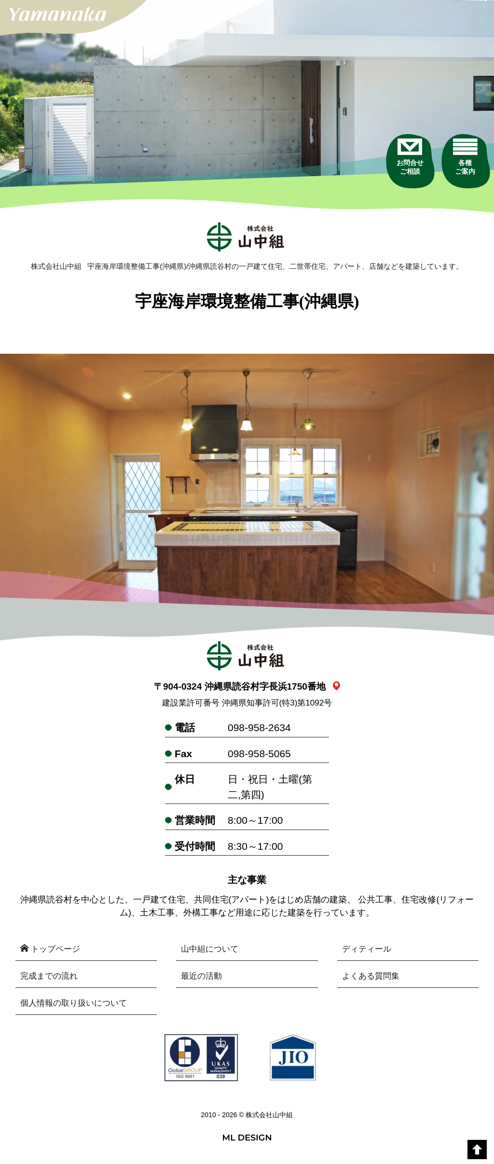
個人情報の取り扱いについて (76, 1005)
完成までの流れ (50, 977)
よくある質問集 (372, 977)
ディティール (368, 950)
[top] (477, 1149)
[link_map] (337, 687)
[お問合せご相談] (396, 173)
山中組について (211, 950)
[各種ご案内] (461, 173)
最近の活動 (202, 977)
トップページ (51, 949)
